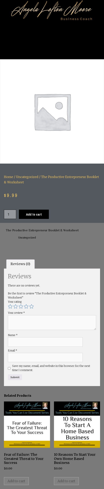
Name (13, 335)
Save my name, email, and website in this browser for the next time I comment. (51, 368)
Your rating (15, 301)
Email (12, 350)
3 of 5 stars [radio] (21, 306)
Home (8, 177)
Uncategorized (27, 177)
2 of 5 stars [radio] (15, 306)
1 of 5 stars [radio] (10, 306)
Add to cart (34, 214)
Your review (16, 313)
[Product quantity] (10, 214)
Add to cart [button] (16, 481)
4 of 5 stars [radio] (26, 306)
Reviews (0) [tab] (20, 264)
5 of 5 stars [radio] (31, 306)
